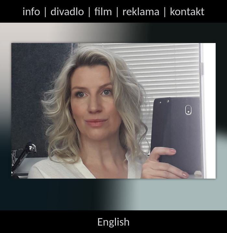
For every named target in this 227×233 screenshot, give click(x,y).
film (103, 11)
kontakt (187, 11)
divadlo (67, 11)
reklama (140, 11)
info (31, 11)
